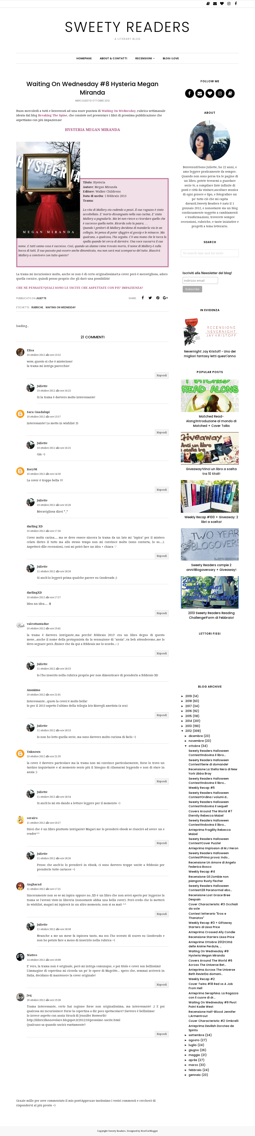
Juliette (42, 386)
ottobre (194, 746)
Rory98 (32, 469)
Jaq (29, 995)
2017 (188, 706)
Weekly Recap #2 (202, 979)
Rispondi (162, 375)
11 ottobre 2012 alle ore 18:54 (54, 796)
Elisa (30, 350)
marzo (193, 1065)
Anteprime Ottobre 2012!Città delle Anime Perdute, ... (210, 944)
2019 (188, 696)
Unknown (33, 751)
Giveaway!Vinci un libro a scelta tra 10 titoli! (211, 471)
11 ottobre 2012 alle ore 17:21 (44, 889)
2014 (188, 721)
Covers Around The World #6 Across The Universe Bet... (210, 963)
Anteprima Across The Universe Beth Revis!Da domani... (212, 972)
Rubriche (37, 307)
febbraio (195, 1070)
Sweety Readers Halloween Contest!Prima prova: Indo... (209, 855)
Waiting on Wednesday (61, 307)
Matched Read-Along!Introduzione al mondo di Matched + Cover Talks (211, 421)
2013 (188, 726)
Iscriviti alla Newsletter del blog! (207, 273)
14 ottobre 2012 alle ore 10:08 (44, 960)
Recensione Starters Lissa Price (211, 937)
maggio (194, 1055)
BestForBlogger (149, 1131)
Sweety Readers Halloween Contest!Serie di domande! (209, 762)
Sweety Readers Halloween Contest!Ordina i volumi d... (209, 795)
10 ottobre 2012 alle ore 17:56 (44, 531)
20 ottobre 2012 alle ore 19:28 (44, 1000)
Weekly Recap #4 (202, 872)
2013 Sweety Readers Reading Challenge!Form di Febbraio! (211, 615)
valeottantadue (38, 623)
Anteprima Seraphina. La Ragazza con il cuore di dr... (213, 995)
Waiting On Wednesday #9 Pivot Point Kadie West (213, 1004)
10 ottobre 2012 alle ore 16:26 (54, 505)
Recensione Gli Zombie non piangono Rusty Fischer (209, 879)
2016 (188, 711)
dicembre (196, 736)
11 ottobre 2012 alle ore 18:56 (54, 858)
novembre (196, 741)
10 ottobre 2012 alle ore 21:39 (44, 756)
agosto (194, 1040)
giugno (194, 1050)
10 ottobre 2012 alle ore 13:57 (44, 416)
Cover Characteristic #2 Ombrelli (213, 1021)
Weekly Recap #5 (202, 788)
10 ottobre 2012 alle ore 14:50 (44, 474)
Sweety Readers (127, 27)
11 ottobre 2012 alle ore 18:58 (54, 929)
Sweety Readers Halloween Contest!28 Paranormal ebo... (210, 888)
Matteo (32, 955)
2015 (188, 716)
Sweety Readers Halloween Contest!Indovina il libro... (209, 753)
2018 (188, 701)
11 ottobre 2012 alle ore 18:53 (54, 668)
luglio (193, 1045)
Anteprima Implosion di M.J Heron (213, 848)
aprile (193, 1060)
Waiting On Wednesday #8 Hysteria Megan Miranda (209, 953)
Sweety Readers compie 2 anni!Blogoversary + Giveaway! (211, 567)
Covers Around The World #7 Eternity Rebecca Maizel (210, 813)
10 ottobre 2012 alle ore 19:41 (44, 628)
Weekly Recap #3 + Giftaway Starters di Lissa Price (210, 925)
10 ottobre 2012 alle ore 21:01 (44, 694)
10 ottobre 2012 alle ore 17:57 (44, 597)
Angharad (34, 884)
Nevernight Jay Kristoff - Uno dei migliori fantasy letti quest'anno (210, 353)
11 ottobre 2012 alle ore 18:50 (54, 571)
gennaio (195, 1075)
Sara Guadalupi (38, 412)
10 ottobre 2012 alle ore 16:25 (54, 390)
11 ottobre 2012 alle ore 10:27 (44, 822)
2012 (188, 731)
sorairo (32, 818)
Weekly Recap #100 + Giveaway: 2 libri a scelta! (211, 519)
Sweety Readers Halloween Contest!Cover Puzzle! (209, 841)
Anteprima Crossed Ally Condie (212, 932)
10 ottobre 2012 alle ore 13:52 (44, 355)
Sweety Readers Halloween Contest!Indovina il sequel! (209, 804)
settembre (196, 1035)
